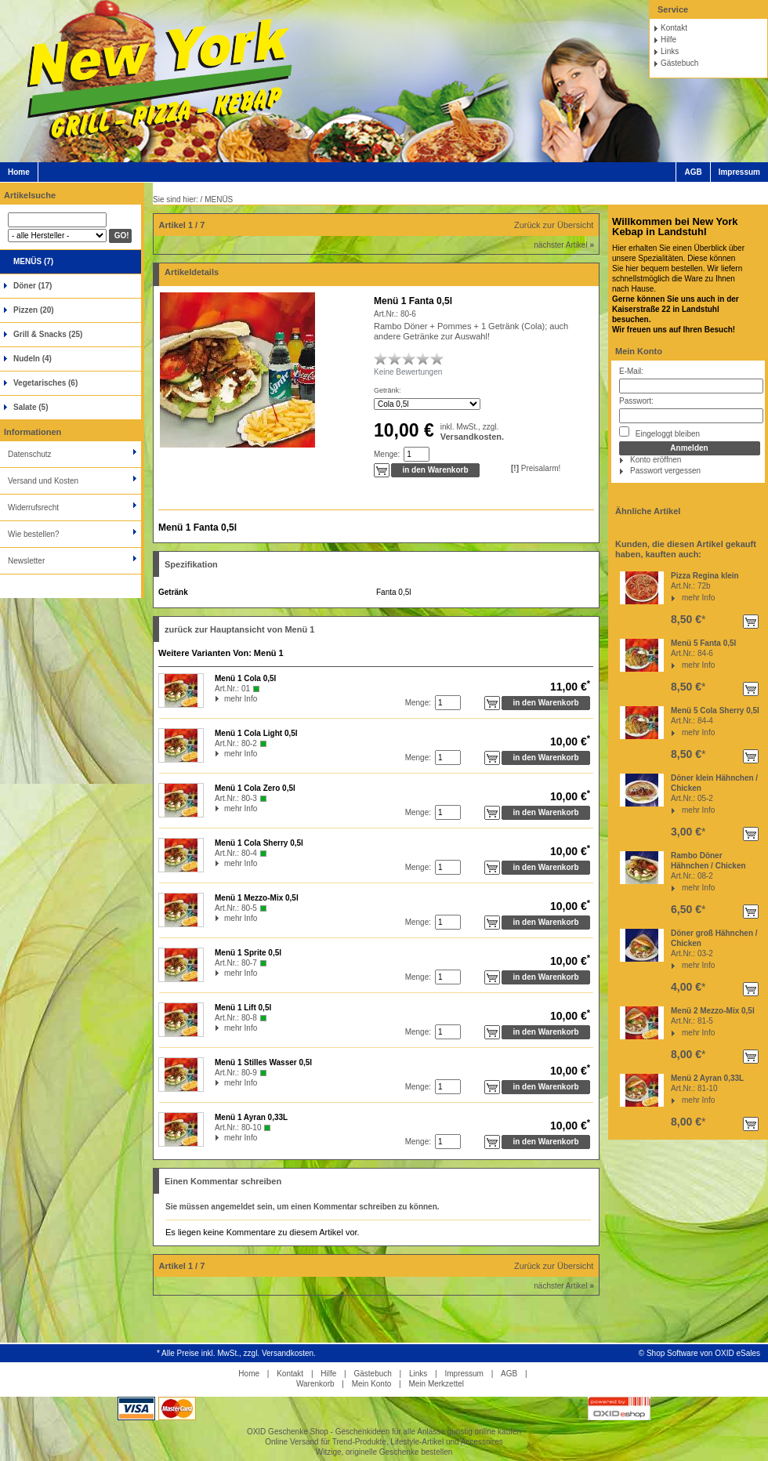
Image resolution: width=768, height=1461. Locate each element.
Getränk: (387, 390)
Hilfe (668, 39)
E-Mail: (631, 371)
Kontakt (674, 28)
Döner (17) (32, 285)
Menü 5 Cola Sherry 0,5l (715, 710)
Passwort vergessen (665, 470)
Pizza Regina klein (705, 575)
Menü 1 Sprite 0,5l (248, 952)
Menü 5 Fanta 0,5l (703, 643)
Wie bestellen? (34, 534)
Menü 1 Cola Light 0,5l (256, 733)
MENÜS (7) (33, 261)
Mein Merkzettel (436, 1383)
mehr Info (698, 597)
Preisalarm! (535, 468)
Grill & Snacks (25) (47, 334)
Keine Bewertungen (408, 372)
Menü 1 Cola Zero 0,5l (255, 788)
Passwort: (636, 401)
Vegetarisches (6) (45, 383)
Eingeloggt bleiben (659, 432)
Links (670, 51)
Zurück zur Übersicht (553, 225)
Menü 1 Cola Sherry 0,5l (259, 843)
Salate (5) (30, 407)
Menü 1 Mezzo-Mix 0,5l (257, 898)
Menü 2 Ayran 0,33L (707, 1078)
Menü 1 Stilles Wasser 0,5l (263, 1062)
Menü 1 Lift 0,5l (243, 1007)
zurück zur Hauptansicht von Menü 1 (239, 629)
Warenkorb (315, 1383)
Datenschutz (30, 454)
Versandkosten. (472, 436)
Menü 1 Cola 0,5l (245, 678)
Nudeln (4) (32, 358)
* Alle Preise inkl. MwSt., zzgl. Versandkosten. (236, 1353)
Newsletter (26, 560)
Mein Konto (638, 351)
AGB (692, 172)
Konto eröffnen (655, 459)
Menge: (387, 454)
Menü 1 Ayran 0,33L (251, 1117)
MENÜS (219, 199)
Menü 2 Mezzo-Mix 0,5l (713, 1010)
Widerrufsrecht (33, 507)
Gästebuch (679, 63)
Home (19, 172)
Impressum (739, 172)
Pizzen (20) (33, 310)
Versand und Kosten (43, 481)
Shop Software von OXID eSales (703, 1353)
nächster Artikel (564, 245)
